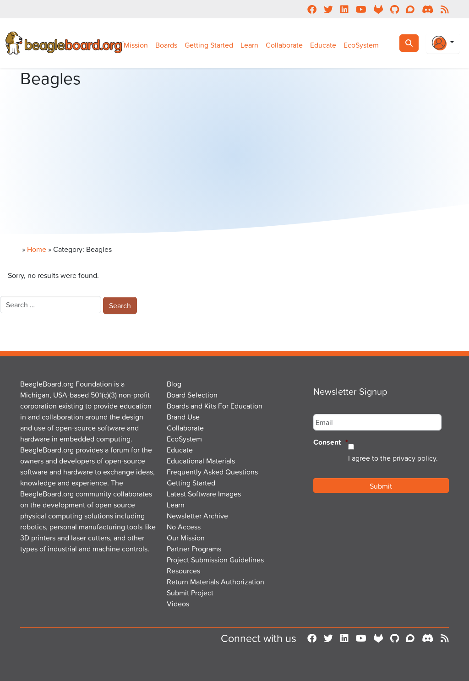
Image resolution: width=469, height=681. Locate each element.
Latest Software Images (204, 494)
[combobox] (50, 304)
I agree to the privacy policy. (393, 458)
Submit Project (190, 593)
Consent (330, 442)
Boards (166, 45)
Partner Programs (194, 549)
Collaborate (284, 45)
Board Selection (192, 395)
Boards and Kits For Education (214, 406)
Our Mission (186, 538)
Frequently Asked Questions (212, 472)
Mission (136, 45)
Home (36, 249)
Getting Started (209, 45)
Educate (323, 45)
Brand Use (183, 417)
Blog (174, 384)
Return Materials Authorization (215, 582)
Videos (178, 604)
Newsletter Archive (197, 516)
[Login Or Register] (443, 43)
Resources (183, 571)
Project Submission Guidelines (215, 560)
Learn (249, 45)
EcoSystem (361, 45)
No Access (184, 527)
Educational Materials (201, 461)
